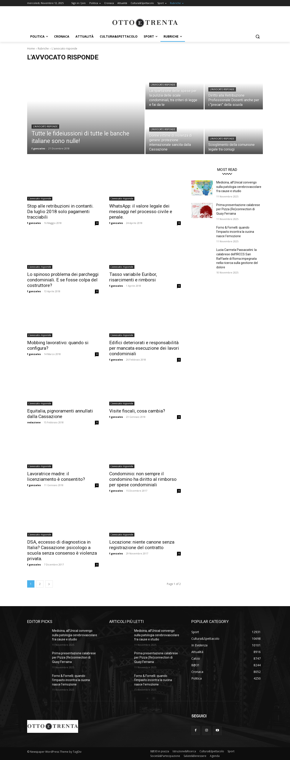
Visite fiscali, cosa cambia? (137, 411)
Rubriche (43, 48)
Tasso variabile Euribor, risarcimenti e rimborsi (133, 277)
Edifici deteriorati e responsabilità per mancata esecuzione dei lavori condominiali (144, 348)
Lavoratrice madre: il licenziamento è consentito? (56, 476)
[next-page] (49, 584)
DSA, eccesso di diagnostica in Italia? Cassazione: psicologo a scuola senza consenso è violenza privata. (62, 550)
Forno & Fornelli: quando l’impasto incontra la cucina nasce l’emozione (235, 232)
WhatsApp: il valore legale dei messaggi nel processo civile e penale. (140, 211)
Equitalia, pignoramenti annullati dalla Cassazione (60, 413)
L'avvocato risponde (45, 126)
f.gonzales (34, 223)
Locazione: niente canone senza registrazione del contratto (141, 544)
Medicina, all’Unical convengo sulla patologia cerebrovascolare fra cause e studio (238, 187)
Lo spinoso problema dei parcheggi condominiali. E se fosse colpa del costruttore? (63, 280)
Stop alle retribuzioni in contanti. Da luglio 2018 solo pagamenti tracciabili (60, 211)
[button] (257, 36)
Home (31, 48)
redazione (34, 422)
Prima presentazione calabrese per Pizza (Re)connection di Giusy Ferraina (238, 209)
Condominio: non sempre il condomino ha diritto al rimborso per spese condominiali (143, 479)
